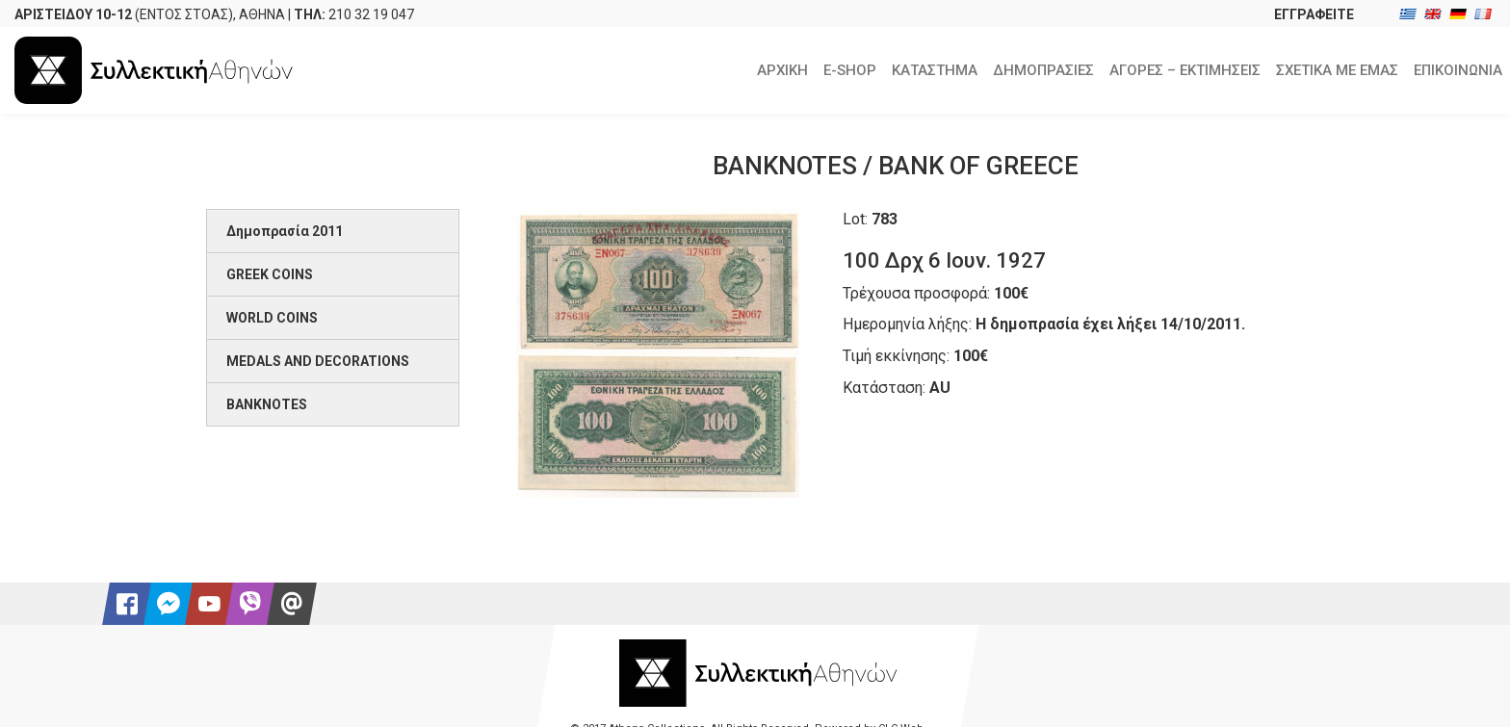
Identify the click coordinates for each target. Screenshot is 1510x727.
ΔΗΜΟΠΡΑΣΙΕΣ (1043, 70)
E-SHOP (849, 70)
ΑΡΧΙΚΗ (782, 70)
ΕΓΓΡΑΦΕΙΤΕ (1314, 14)
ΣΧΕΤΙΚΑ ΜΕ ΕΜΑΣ (1337, 70)
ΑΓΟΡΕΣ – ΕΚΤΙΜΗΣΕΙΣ (1185, 70)
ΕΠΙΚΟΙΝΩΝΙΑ (1458, 70)
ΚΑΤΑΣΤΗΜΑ (934, 70)
